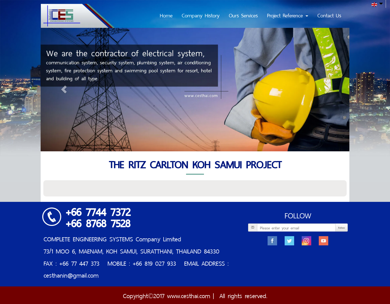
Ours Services (243, 14)
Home (166, 14)
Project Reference (287, 14)
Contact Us (329, 14)
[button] (64, 89)
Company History (201, 14)
